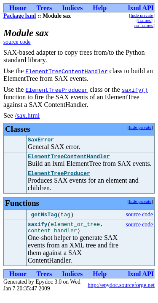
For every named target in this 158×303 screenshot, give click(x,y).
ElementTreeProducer (56, 89)
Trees (44, 7)
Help (100, 7)
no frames (143, 25)
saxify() (135, 89)
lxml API (141, 7)
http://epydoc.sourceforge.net (121, 291)
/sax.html (27, 115)
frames (144, 20)
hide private (142, 15)
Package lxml (19, 16)
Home (18, 7)
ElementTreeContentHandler (66, 71)
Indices (72, 7)
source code (17, 42)
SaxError (41, 140)
